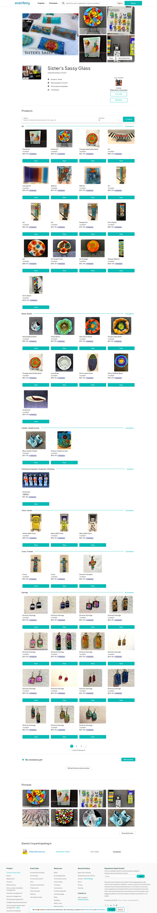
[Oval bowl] (35, 399)
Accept (111, 909)
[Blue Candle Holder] (35, 440)
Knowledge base (59, 876)
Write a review (128, 759)
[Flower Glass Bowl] (121, 326)
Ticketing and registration (14, 899)
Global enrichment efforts (86, 876)
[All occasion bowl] (92, 363)
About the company (84, 872)
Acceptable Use (133, 900)
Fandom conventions (37, 885)
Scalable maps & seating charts (16, 902)
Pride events (34, 888)
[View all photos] (50, 34)
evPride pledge (59, 894)
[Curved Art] (35, 175)
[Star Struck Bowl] (92, 326)
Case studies (58, 882)
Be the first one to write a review (78, 768)
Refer (56, 872)
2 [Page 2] (76, 746)
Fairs (31, 882)
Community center (60, 879)
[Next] (85, 746)
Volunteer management (14, 893)
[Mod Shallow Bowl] (35, 326)
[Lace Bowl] (64, 363)
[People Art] (92, 212)
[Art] (121, 138)
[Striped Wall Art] (121, 248)
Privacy (80, 885)
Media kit (57, 900)
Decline (120, 909)
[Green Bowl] (64, 326)
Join (140, 876)
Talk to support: (86, 899)
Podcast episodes (60, 891)
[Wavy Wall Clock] (64, 523)
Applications (10, 879)
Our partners (58, 888)
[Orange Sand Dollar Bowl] (92, 138)
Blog (55, 897)
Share (111, 58)
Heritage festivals (36, 897)
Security (80, 888)
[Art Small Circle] (64, 248)
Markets (33, 894)
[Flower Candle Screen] (64, 440)
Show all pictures (124, 58)
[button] (42, 3)
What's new (58, 903)
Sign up (133, 3)
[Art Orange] (92, 248)
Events (8, 876)
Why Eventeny (11, 885)
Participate (54, 3)
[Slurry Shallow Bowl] (121, 363)
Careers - (85, 879)
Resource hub (58, 906)
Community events (36, 879)
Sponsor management (13, 896)
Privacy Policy (88, 909)
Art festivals (34, 876)
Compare (57, 885)
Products (9, 882)
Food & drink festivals (37, 872)
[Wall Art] (64, 175)
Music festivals (35, 891)
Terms (80, 882)
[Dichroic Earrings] (35, 605)
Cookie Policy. (101, 909)
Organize (42, 3)
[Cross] (35, 564)
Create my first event (13, 872)
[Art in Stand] (121, 212)
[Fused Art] (35, 138)
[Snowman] (35, 481)
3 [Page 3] (81, 746)
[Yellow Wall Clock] (35, 523)
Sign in (120, 3)
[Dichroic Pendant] (92, 564)
